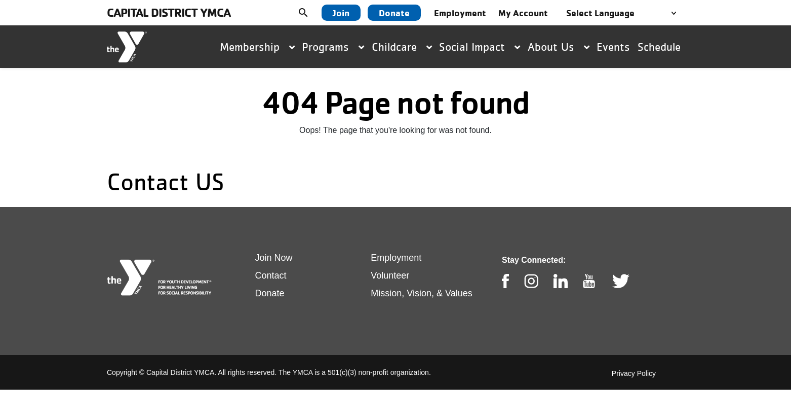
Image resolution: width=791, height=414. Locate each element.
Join (341, 12)
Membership (257, 46)
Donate (394, 12)
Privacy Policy (634, 373)
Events (613, 46)
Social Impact (479, 46)
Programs (333, 46)
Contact (271, 275)
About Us (558, 46)
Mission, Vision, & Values (421, 293)
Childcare (402, 46)
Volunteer (390, 275)
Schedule (659, 46)
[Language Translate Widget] (624, 13)
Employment (396, 258)
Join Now (274, 258)
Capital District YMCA (168, 12)
